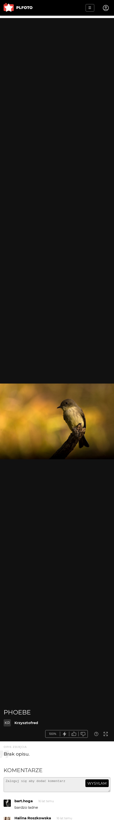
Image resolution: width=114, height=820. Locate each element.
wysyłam (97, 783)
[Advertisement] (57, 75)
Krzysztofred (26, 722)
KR (7, 722)
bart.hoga (23, 803)
